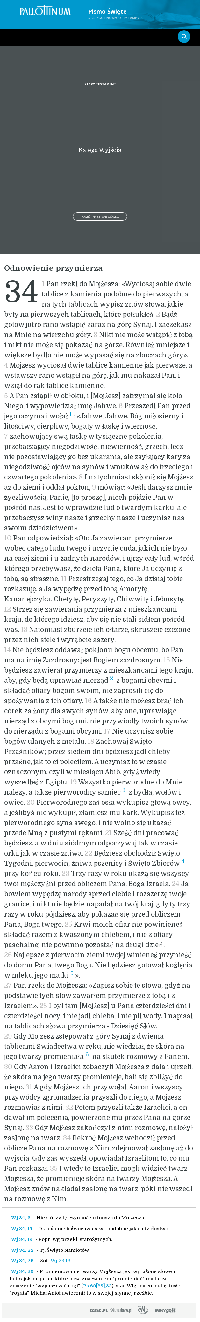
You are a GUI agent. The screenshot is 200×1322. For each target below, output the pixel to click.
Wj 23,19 (61, 1261)
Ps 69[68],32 (97, 1286)
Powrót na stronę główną (100, 216)
